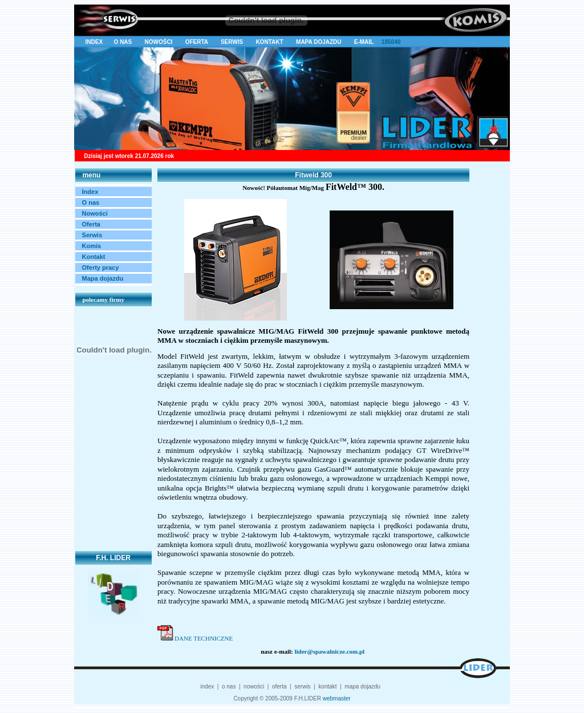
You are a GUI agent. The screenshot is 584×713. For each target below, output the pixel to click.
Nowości (95, 213)
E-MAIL (364, 42)
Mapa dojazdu (103, 278)
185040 (390, 42)
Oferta (91, 224)
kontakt (327, 686)
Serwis (92, 235)
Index (90, 191)
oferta (279, 686)
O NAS (123, 42)
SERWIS (233, 42)
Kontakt (94, 256)
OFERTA (197, 42)
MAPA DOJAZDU (318, 42)
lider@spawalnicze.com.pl (329, 651)
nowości (254, 686)
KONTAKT (271, 42)
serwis (302, 686)
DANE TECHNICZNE (204, 638)
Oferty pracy (100, 267)
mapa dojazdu (362, 686)
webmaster (337, 698)
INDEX (94, 42)
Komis (92, 245)
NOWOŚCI (159, 42)
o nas (229, 686)
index (207, 686)
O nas (91, 202)
